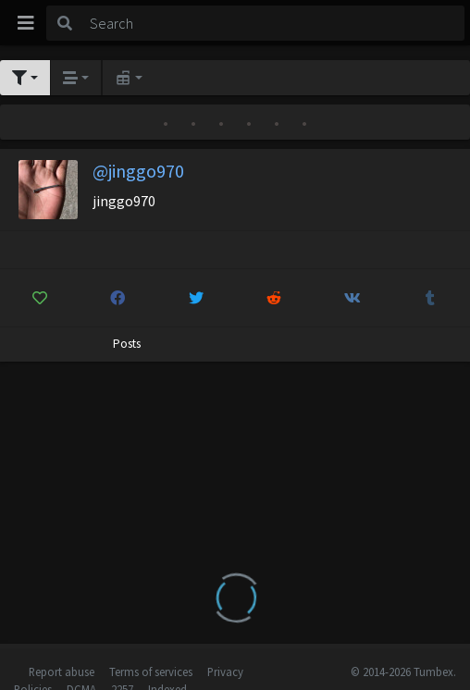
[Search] (273, 23)
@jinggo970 (138, 170)
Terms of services (150, 671)
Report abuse (61, 671)
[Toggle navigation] (26, 23)
